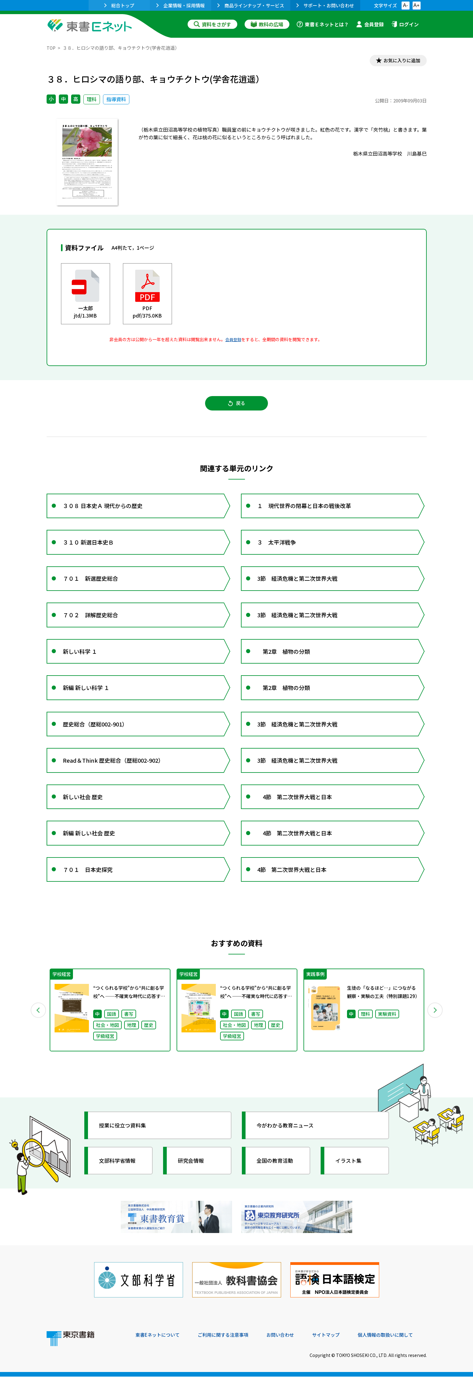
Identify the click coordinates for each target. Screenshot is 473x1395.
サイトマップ (335, 1353)
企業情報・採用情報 (180, 5)
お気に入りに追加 (400, 60)
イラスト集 (350, 1183)
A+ (416, 5)
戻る (237, 405)
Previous (38, 1032)
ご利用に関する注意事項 (228, 1353)
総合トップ (119, 5)
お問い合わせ (287, 1353)
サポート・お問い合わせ (325, 5)
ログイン (405, 24)
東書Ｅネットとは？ (323, 24)
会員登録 (370, 24)
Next (436, 1032)
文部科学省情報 (119, 1183)
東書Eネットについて (159, 1353)
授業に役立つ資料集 (125, 1147)
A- (405, 5)
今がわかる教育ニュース (288, 1147)
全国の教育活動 (277, 1183)
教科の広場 (267, 24)
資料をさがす (212, 24)
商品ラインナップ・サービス (250, 5)
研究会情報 (193, 1183)
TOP (51, 47)
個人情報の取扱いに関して (397, 1353)
